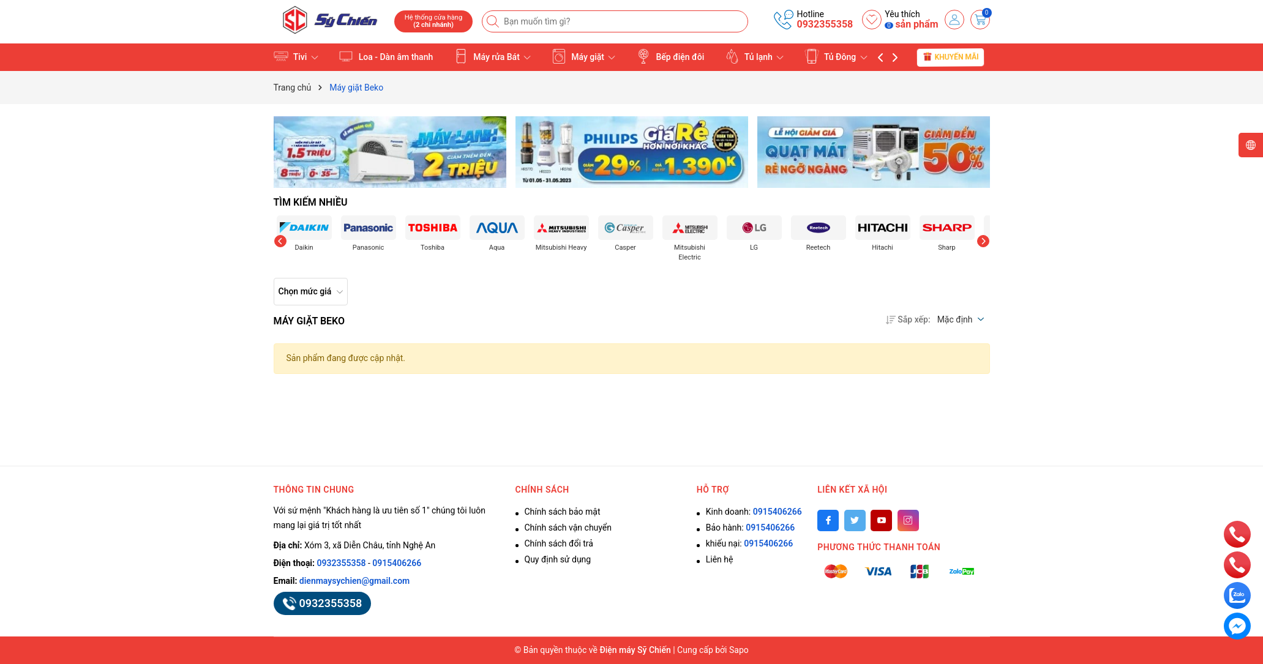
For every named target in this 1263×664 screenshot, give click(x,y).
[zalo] (1237, 595)
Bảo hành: (750, 527)
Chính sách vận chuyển (568, 527)
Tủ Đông (836, 56)
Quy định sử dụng (558, 559)
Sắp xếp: (908, 319)
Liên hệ (719, 559)
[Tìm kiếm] (494, 21)
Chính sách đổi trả (559, 543)
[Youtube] (881, 520)
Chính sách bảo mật (563, 512)
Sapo (739, 650)
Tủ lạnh (754, 56)
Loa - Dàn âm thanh (386, 56)
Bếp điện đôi (670, 56)
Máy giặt (584, 56)
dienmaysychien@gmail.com (354, 581)
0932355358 (824, 24)
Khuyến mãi (950, 56)
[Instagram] (908, 520)
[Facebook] (828, 520)
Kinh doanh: (754, 512)
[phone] (1237, 534)
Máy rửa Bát (492, 56)
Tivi (296, 56)
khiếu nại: (749, 543)
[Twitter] (855, 520)
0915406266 (396, 563)
